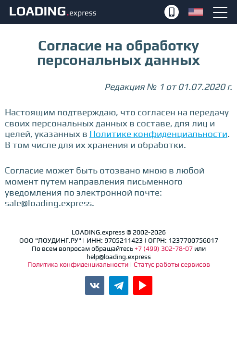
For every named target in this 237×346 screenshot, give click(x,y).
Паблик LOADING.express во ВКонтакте (94, 285)
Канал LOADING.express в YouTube (142, 285)
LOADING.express (86, 12)
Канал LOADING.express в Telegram (118, 285)
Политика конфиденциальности (78, 264)
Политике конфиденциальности (158, 133)
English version (195, 12)
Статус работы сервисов (172, 264)
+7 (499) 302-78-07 (171, 12)
